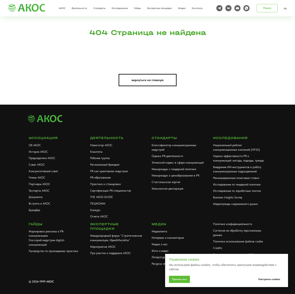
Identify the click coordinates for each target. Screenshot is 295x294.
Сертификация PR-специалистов (110, 190)
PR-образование (100, 177)
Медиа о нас (160, 244)
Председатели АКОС (42, 158)
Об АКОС (35, 145)
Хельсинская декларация (167, 188)
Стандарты (164, 138)
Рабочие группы (100, 158)
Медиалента (159, 231)
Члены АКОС (37, 177)
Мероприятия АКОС (103, 246)
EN (285, 8)
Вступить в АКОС (39, 203)
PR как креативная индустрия (109, 171)
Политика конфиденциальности (232, 224)
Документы (36, 197)
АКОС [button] (62, 8)
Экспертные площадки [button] (159, 8)
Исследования (230, 138)
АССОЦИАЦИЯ (43, 138)
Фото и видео (160, 250)
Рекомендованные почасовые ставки (236, 178)
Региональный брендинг (105, 164)
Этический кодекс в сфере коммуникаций (178, 162)
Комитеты (96, 151)
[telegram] (219, 8)
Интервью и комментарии (168, 237)
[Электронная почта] (237, 8)
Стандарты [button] (99, 8)
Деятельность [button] (79, 8)
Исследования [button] (120, 8)
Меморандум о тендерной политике (174, 169)
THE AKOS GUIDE (101, 197)
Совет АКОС (37, 164)
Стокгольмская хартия (166, 182)
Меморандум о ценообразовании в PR (175, 175)
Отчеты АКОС (99, 216)
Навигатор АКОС (101, 145)
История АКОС (38, 151)
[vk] (228, 8)
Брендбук (34, 210)
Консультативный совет (43, 171)
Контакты (197, 8)
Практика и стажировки (105, 184)
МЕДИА (159, 224)
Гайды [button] (137, 8)
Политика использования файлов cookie (238, 241)
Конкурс (95, 210)
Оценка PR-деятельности (167, 156)
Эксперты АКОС (39, 190)
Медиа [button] (182, 8)
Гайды (36, 224)
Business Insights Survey (227, 197)
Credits (217, 248)
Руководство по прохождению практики (53, 251)
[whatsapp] (246, 8)
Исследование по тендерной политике (237, 184)
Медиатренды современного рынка (235, 204)
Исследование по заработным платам (237, 190)
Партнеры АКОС (39, 184)
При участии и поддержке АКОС (110, 253)
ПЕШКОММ (97, 203)
